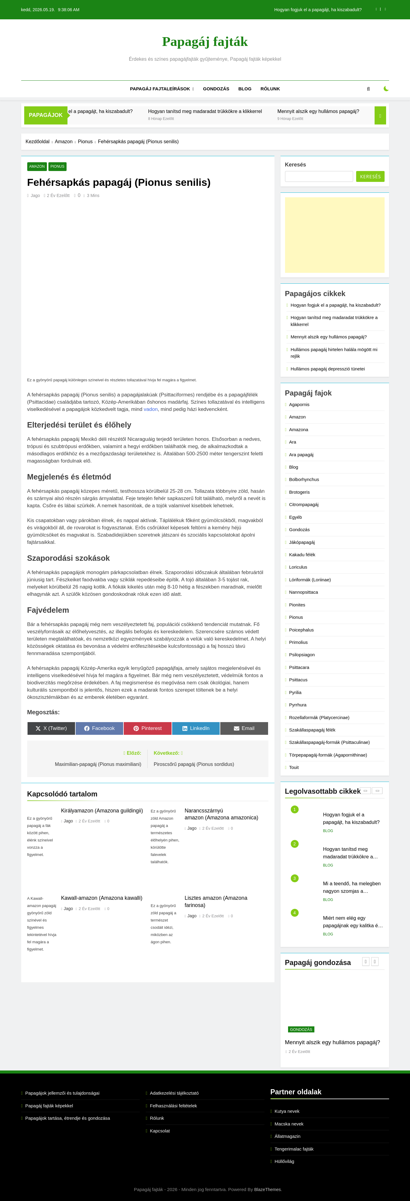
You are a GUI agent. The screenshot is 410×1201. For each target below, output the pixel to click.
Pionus (57, 167)
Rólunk (270, 88)
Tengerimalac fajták (294, 1148)
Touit (294, 767)
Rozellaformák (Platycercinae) (319, 717)
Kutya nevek (287, 1111)
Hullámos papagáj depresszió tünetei (328, 368)
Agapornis (299, 404)
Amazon (37, 167)
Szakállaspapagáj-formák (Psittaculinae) (329, 742)
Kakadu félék (302, 554)
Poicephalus (301, 629)
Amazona (298, 429)
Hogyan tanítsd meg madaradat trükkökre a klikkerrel (238, 111)
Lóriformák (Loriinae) (310, 579)
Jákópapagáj (302, 542)
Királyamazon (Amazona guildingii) (102, 811)
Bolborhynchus (304, 479)
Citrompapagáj (304, 504)
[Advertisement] (335, 235)
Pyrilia (295, 692)
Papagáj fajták (205, 41)
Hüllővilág (284, 1161)
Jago (35, 195)
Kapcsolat (160, 1130)
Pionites (297, 604)
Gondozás (216, 88)
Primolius (298, 642)
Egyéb (295, 517)
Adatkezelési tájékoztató (174, 1093)
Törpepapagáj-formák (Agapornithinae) (328, 754)
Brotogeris (299, 492)
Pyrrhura (298, 704)
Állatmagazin (288, 1136)
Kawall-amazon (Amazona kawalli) (102, 898)
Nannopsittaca (303, 592)
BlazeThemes (267, 1189)
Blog (244, 88)
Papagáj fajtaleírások (160, 88)
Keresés (295, 165)
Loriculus (298, 567)
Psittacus (298, 679)
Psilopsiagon (302, 654)
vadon (151, 409)
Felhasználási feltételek (173, 1105)
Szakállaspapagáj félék (312, 729)
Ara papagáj (301, 454)
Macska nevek (289, 1123)
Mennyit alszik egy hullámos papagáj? (351, 111)
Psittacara (299, 667)
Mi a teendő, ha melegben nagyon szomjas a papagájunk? (352, 891)
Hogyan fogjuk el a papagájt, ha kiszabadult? (318, 9)
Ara (292, 441)
